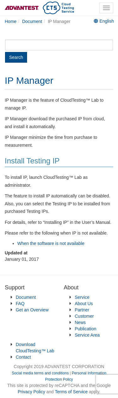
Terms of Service (71, 391)
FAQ (20, 303)
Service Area (87, 335)
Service (82, 297)
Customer (84, 316)
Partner (82, 309)
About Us (84, 303)
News (80, 322)
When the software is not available (50, 243)
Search (16, 57)
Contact (23, 357)
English (104, 21)
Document (26, 297)
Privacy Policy (32, 391)
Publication (86, 328)
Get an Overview (32, 309)
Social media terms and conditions (40, 373)
